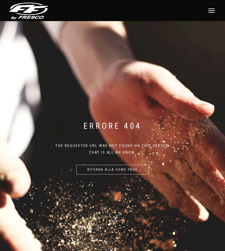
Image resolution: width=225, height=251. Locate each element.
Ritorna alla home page (112, 170)
